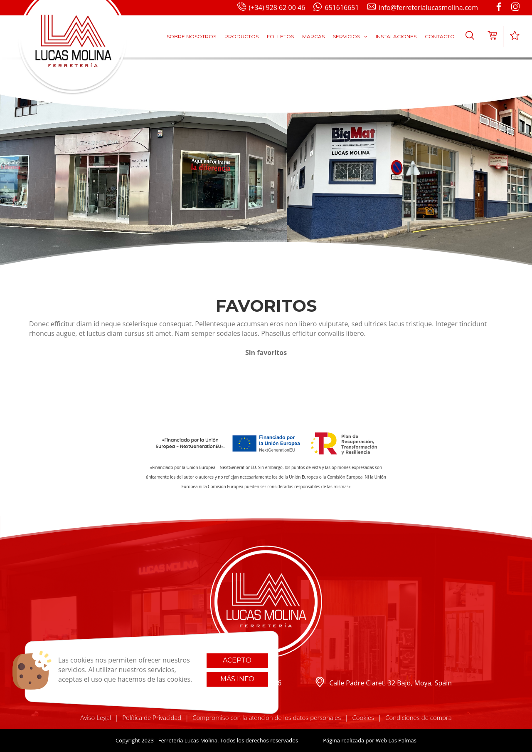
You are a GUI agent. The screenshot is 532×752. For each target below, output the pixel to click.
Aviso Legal (95, 717)
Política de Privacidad (151, 717)
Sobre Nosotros (191, 36)
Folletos (280, 36)
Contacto (440, 36)
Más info (237, 679)
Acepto (237, 660)
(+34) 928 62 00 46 (271, 7)
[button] (470, 36)
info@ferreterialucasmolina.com (422, 7)
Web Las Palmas (396, 740)
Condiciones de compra (418, 717)
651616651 (336, 7)
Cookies (363, 717)
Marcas (313, 36)
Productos (241, 36)
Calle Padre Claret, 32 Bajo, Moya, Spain (383, 683)
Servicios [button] (350, 36)
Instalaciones (396, 36)
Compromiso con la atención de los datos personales (266, 717)
